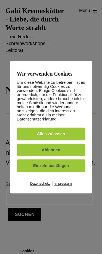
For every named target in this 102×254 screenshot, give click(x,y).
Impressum (63, 183)
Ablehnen (51, 149)
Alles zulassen (51, 133)
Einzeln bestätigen (51, 165)
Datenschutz (40, 183)
